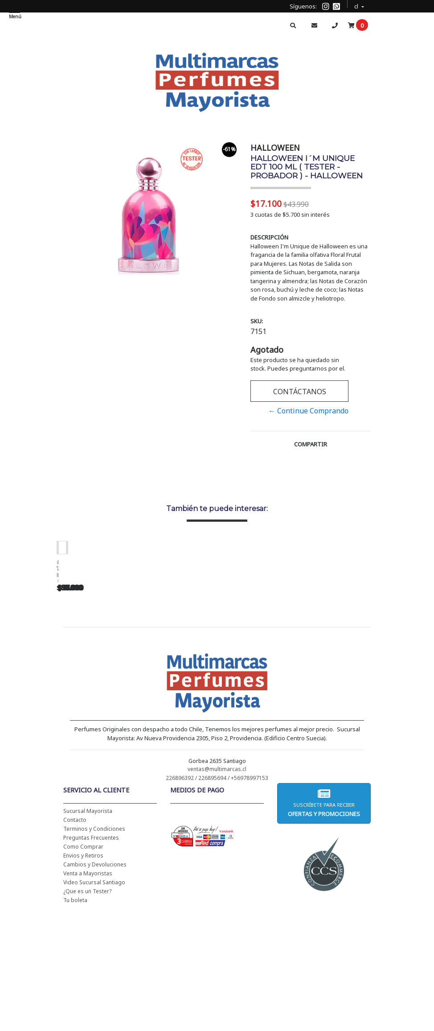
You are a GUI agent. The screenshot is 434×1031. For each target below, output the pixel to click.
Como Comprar (83, 961)
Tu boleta (75, 1015)
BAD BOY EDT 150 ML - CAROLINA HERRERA (368, 677)
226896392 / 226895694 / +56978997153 (217, 893)
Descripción (269, 237)
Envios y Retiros (83, 970)
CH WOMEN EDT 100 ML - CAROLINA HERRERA (119, 677)
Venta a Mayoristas (87, 988)
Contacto (74, 935)
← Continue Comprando (308, 411)
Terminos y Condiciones (94, 944)
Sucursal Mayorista (87, 926)
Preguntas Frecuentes (91, 953)
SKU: (256, 321)
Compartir (310, 444)
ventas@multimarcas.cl (217, 884)
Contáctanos (299, 391)
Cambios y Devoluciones (95, 979)
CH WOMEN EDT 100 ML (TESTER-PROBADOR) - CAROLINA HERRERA (244, 680)
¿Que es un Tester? (87, 1006)
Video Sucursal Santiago (94, 997)
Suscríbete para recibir (324, 918)
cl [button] (357, 5)
